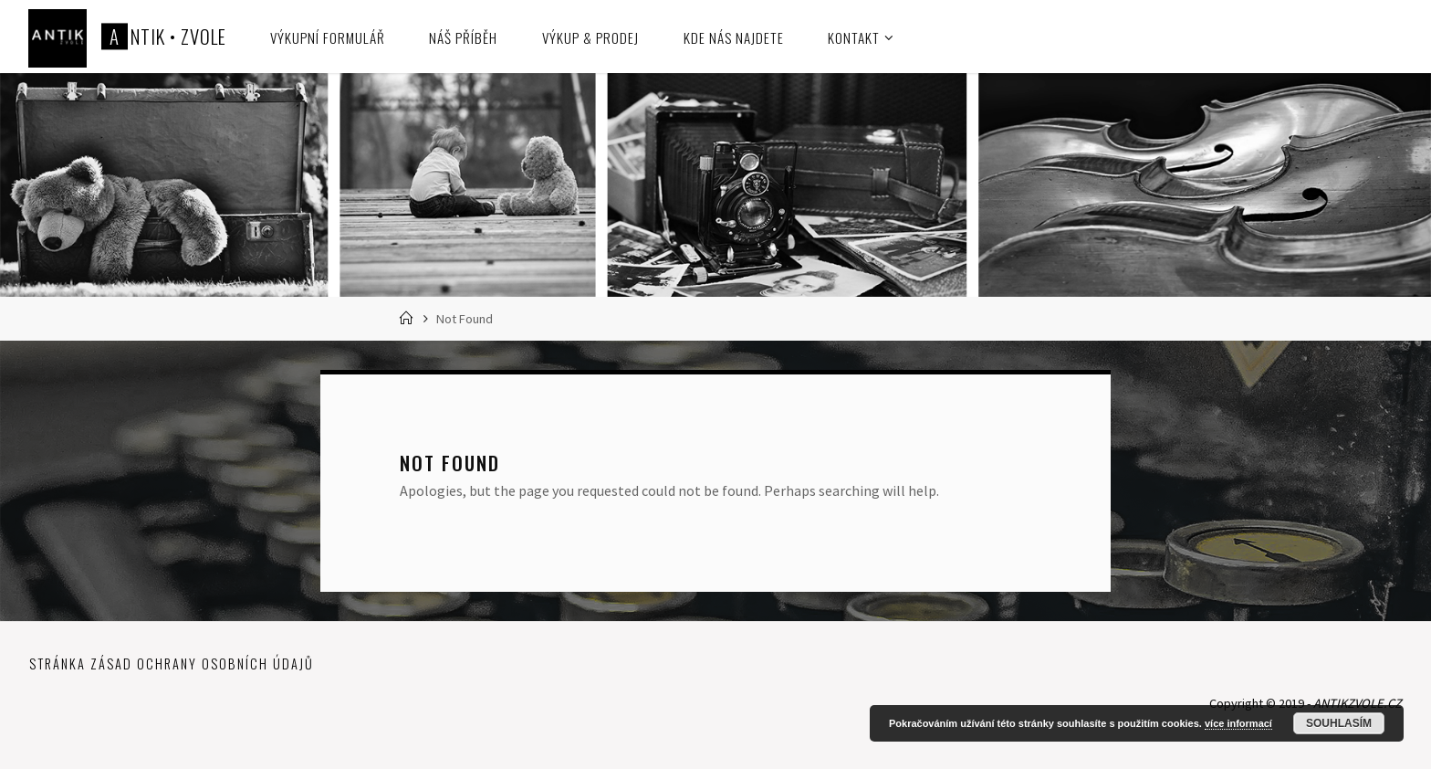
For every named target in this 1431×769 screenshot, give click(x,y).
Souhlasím (1339, 723)
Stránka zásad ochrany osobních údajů (171, 663)
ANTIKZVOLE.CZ (1357, 703)
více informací (1238, 723)
